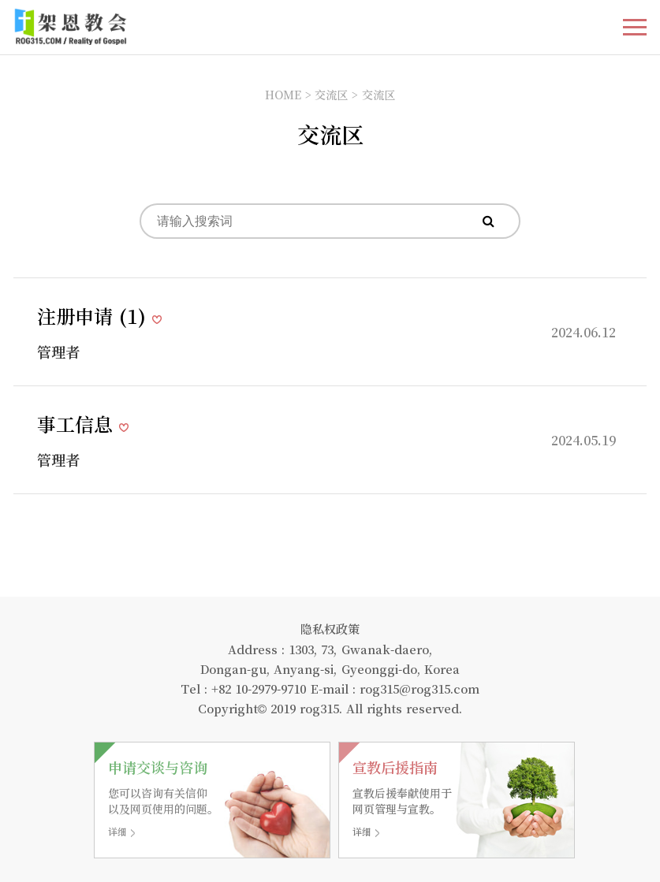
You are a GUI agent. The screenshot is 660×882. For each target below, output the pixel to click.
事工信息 (78, 423)
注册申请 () (94, 315)
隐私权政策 (330, 628)
